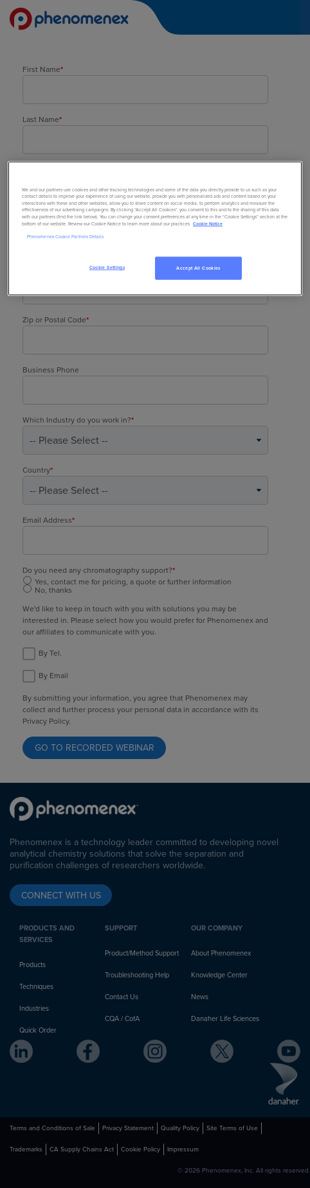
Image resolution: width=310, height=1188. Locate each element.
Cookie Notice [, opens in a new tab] (208, 223)
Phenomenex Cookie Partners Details (65, 237)
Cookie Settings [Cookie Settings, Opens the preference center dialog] (107, 267)
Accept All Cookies (198, 268)
